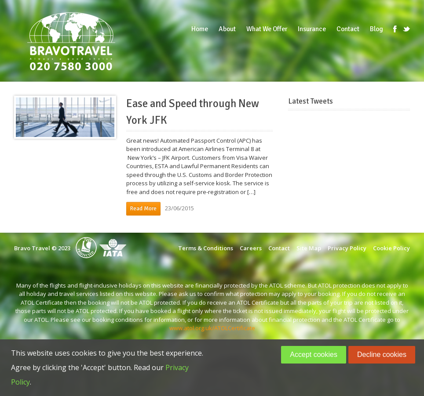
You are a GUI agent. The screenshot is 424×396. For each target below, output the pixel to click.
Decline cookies (381, 354)
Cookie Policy (391, 248)
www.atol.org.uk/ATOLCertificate (212, 328)
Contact (347, 29)
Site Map (308, 248)
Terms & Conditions (205, 248)
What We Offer (266, 29)
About (227, 29)
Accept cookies (313, 354)
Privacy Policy (347, 248)
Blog (376, 29)
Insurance (312, 29)
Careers (251, 248)
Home (199, 29)
